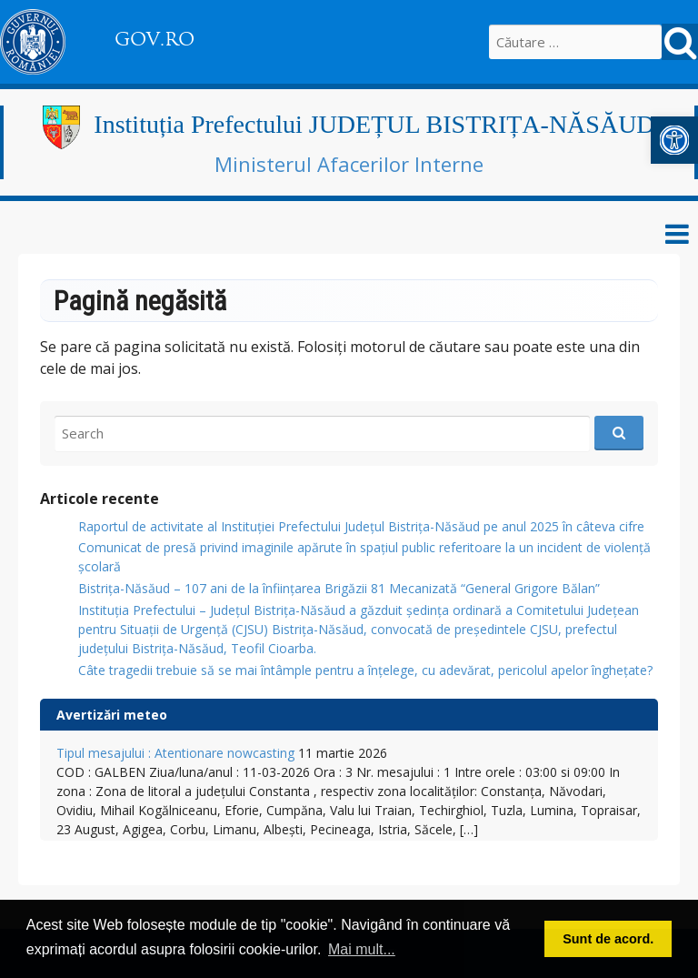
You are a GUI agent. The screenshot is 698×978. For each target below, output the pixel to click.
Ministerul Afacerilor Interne (349, 163)
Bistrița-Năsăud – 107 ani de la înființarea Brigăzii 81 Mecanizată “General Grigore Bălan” (339, 588)
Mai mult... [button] (361, 949)
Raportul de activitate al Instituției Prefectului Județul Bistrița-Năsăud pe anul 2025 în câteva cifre (361, 526)
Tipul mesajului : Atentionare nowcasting (175, 752)
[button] (674, 140)
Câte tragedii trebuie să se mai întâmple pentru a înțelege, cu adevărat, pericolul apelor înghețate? (365, 670)
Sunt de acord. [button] (608, 939)
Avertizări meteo (111, 714)
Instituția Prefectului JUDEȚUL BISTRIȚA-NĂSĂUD (374, 124)
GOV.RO (154, 39)
